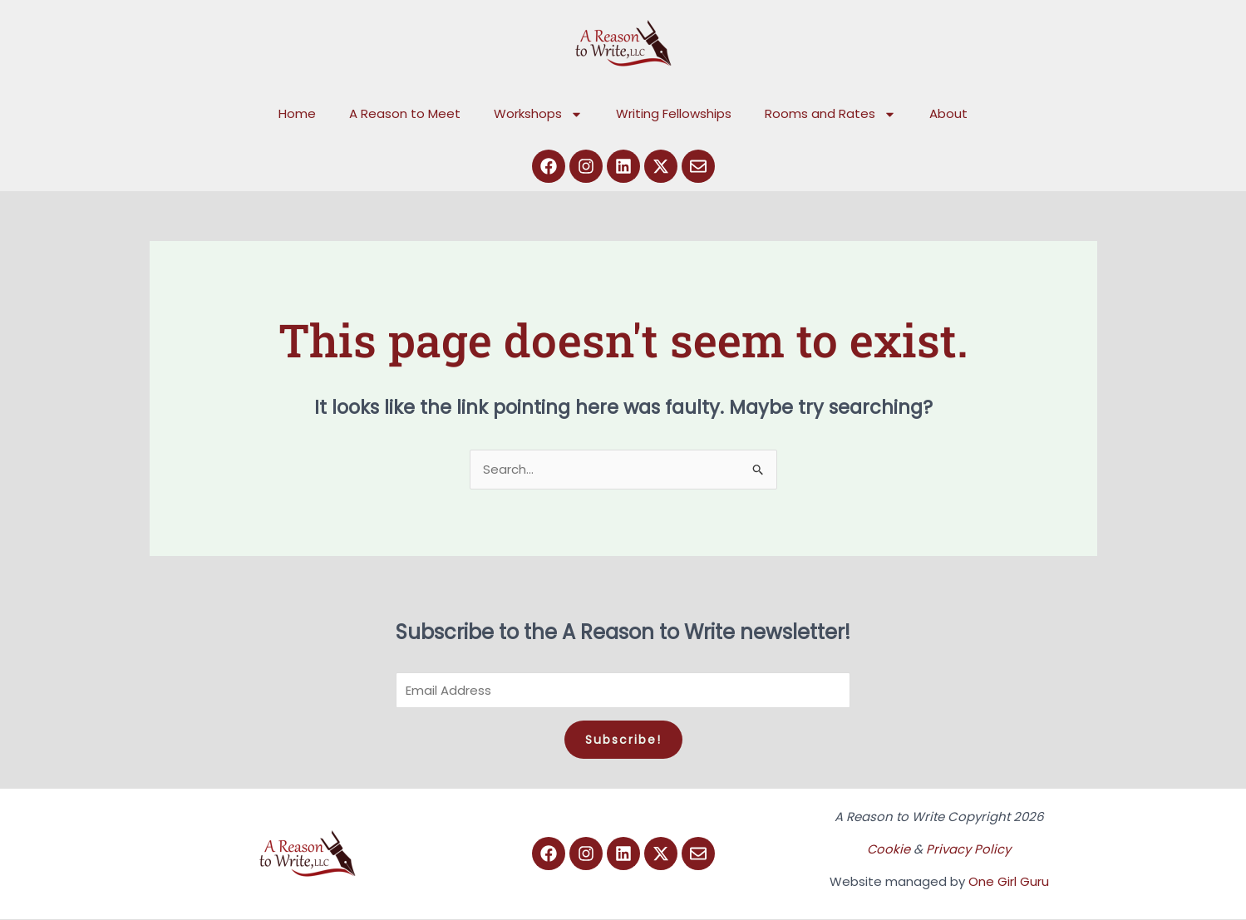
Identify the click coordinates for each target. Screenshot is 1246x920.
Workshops (538, 114)
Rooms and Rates (830, 114)
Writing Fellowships (673, 113)
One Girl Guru (1008, 882)
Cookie (889, 850)
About (948, 113)
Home (297, 113)
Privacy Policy (969, 850)
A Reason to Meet (404, 113)
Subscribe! (623, 740)
